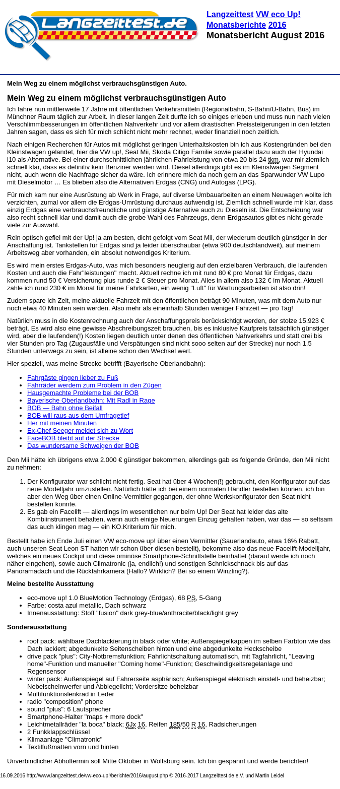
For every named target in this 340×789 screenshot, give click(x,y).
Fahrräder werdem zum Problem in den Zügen (94, 385)
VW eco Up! (278, 14)
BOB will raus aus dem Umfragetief (78, 415)
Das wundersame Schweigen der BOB (83, 445)
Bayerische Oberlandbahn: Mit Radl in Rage (91, 400)
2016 (277, 25)
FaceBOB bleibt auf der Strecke (73, 438)
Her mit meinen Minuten (62, 423)
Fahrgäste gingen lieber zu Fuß (72, 377)
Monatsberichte (236, 25)
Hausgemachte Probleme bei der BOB (83, 393)
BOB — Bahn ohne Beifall (65, 408)
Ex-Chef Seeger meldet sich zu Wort (80, 430)
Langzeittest (230, 14)
